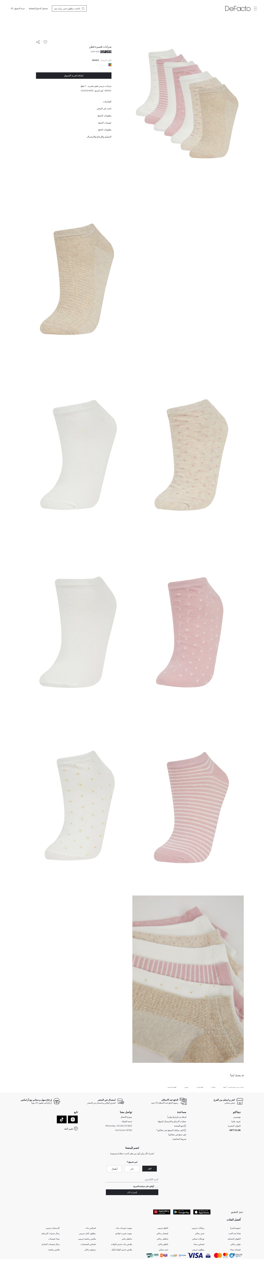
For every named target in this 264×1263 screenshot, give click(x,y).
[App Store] (202, 1212)
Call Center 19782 (123, 1130)
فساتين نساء (199, 1244)
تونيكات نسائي (198, 1238)
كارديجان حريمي (53, 1228)
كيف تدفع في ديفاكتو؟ (177, 1134)
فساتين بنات (90, 1228)
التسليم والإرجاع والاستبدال (99, 136)
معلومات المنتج (104, 115)
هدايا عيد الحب (234, 1233)
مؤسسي (237, 1117)
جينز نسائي (163, 1249)
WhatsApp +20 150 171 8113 (118, 1126)
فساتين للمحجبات (88, 1244)
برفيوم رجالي (90, 1249)
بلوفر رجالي (235, 1244)
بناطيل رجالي (162, 1238)
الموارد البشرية (234, 1126)
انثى (149, 1168)
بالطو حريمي (162, 1228)
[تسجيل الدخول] (42, 8)
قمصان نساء (235, 1249)
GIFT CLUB (235, 1130)
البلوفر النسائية (234, 1238)
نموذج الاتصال (126, 1117)
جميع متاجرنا (235, 1228)
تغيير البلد (68, 1128)
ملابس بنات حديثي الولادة (121, 1244)
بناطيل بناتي (127, 1238)
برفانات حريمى (198, 1228)
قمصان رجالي (162, 1233)
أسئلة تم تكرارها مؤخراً (176, 1117)
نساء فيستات (54, 1238)
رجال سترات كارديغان (50, 1233)
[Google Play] (181, 1212)
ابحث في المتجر (104, 108)
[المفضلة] (32, 8)
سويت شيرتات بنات (123, 1228)
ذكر (132, 1168)
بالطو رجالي (163, 1244)
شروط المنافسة (179, 1139)
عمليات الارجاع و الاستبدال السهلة (172, 1121)
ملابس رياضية (54, 1249)
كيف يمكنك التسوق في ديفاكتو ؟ (171, 1130)
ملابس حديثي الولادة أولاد (121, 1249)
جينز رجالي (199, 1233)
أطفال (114, 1168)
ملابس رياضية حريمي (87, 1238)
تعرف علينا (236, 1121)
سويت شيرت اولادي (123, 1233)
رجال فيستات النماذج (51, 1244)
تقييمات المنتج (104, 122)
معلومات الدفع (104, 129)
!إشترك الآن (132, 1192)
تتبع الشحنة (180, 1126)
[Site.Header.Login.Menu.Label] (255, 8)
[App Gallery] (161, 1212)
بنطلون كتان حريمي (87, 1233)
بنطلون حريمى (198, 1249)
